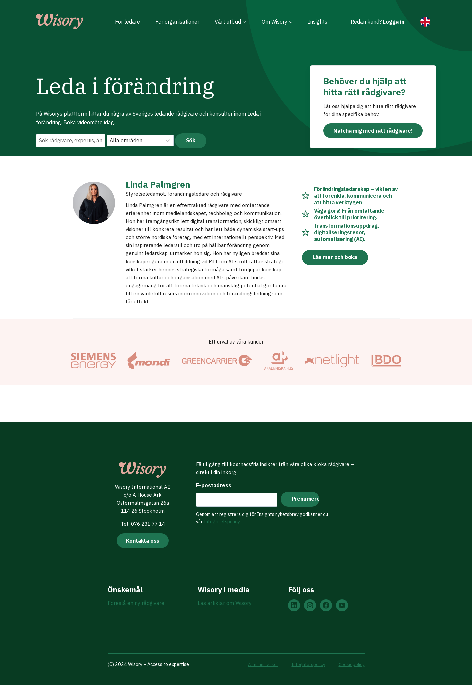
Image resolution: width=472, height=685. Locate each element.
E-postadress (212, 484)
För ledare (127, 21)
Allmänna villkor (258, 664)
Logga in (393, 21)
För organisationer (177, 21)
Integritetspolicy (220, 520)
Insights (317, 21)
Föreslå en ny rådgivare (136, 603)
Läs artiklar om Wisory (225, 603)
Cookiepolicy (351, 664)
